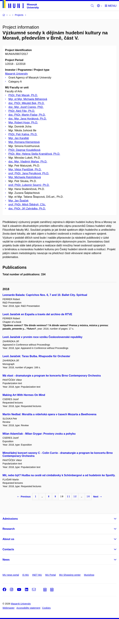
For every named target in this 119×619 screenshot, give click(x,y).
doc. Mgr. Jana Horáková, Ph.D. (27, 118)
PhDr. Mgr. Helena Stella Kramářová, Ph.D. (34, 153)
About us (8, 539)
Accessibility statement (28, 608)
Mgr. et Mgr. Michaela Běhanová (27, 99)
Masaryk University (16, 73)
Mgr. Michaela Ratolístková (24, 177)
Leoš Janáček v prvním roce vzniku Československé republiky (42, 337)
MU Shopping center (70, 575)
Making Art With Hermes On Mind (24, 395)
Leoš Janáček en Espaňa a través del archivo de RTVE (37, 314)
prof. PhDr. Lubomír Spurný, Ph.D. (29, 185)
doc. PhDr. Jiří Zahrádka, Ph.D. (27, 208)
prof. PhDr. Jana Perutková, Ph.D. (28, 173)
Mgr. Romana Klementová (24, 142)
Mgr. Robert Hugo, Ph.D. (23, 122)
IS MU (25, 575)
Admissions (10, 518)
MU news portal (11, 575)
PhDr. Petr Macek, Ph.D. (23, 95)
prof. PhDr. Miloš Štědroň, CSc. (27, 204)
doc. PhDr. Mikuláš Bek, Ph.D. (26, 103)
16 (88, 496)
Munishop (89, 575)
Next (97, 496)
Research (9, 528)
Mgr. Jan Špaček (18, 200)
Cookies (46, 608)
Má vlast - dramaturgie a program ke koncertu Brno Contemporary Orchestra (52, 375)
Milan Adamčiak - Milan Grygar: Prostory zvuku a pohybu (39, 433)
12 (75, 496)
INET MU (37, 575)
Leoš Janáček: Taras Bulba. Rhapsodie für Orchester (36, 356)
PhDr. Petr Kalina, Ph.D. (22, 134)
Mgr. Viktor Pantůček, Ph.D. (24, 169)
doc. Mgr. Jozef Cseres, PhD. (25, 107)
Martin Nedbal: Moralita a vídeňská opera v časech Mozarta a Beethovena (49, 414)
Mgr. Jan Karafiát (18, 138)
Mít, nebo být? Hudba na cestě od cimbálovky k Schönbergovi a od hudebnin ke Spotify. (59, 475)
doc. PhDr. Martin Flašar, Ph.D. (27, 114)
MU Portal (50, 575)
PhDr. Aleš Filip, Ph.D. (21, 110)
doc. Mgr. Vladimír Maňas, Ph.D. (27, 161)
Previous (24, 496)
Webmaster (8, 608)
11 (68, 496)
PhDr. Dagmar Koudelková (24, 150)
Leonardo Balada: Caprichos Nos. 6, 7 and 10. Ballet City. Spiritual (45, 295)
